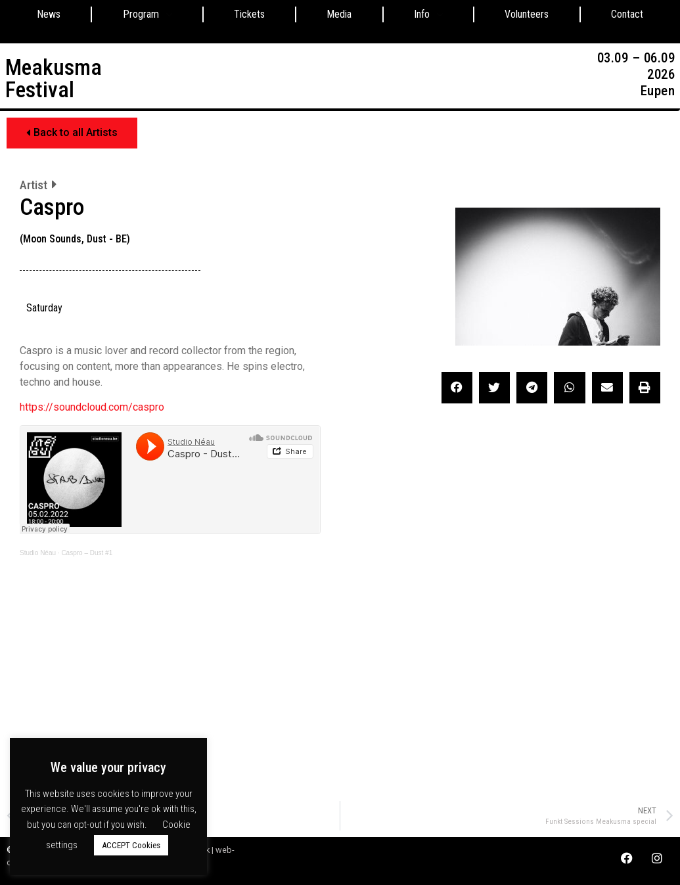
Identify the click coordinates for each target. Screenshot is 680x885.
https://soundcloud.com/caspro (92, 407)
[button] (72, 133)
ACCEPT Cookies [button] (131, 845)
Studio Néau (38, 552)
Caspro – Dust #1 (86, 552)
